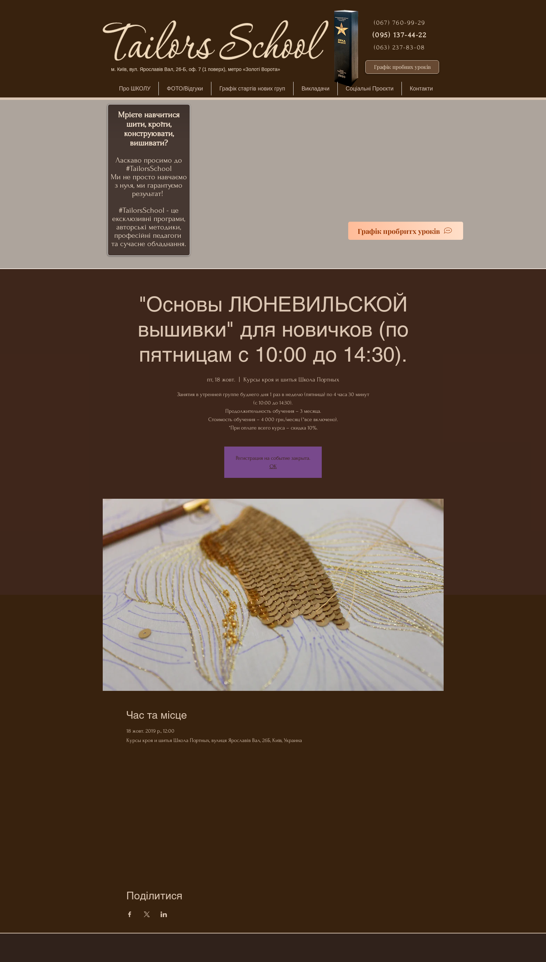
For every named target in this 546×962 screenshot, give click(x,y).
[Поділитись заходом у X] (146, 914)
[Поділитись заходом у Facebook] (129, 914)
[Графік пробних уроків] (402, 67)
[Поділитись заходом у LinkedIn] (164, 914)
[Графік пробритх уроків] (405, 231)
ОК (273, 466)
